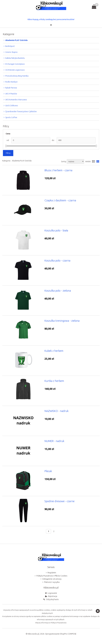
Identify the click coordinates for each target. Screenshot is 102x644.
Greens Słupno (11, 52)
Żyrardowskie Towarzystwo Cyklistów (21, 111)
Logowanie (52, 593)
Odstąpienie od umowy (51, 579)
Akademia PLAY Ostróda (16, 40)
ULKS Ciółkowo (11, 105)
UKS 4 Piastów (11, 94)
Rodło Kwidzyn (11, 82)
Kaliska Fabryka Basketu (15, 58)
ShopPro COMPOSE (68, 634)
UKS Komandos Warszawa (16, 100)
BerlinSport (10, 46)
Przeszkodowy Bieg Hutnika (16, 76)
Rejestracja (52, 596)
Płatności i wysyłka (52, 582)
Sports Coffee (11, 117)
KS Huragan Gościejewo (15, 64)
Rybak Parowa (11, 88)
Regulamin (52, 573)
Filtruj (8, 153)
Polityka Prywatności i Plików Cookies (51, 576)
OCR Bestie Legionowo (15, 70)
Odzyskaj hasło (52, 599)
